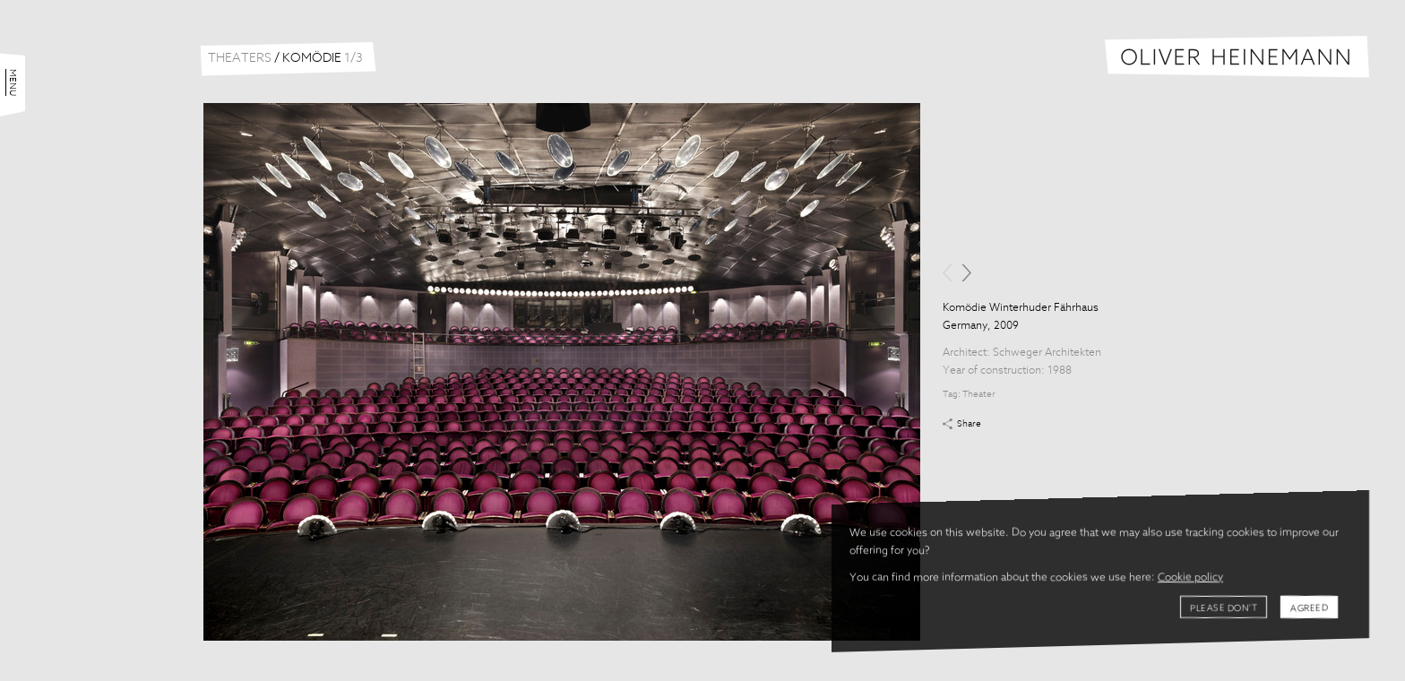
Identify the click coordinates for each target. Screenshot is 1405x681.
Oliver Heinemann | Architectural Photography (1237, 57)
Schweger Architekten (1047, 353)
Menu (12, 82)
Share (969, 423)
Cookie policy (1190, 578)
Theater (979, 394)
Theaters (240, 58)
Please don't (1223, 608)
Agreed (1309, 608)
